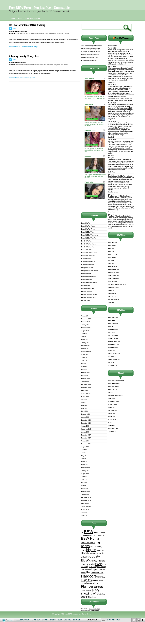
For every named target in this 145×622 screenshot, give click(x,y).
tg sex (109, 422)
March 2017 (84, 462)
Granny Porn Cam (113, 275)
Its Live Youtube (112, 404)
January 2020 (85, 381)
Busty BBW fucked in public (89, 60)
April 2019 (84, 408)
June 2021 (84, 360)
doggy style (100, 569)
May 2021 (84, 363)
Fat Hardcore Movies (114, 341)
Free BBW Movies (32, 18)
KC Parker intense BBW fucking (27, 25)
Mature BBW (97, 580)
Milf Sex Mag (112, 293)
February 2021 (85, 372)
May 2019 (84, 405)
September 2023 (86, 328)
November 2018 (85, 423)
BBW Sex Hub (112, 389)
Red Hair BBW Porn (87, 291)
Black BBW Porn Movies (88, 226)
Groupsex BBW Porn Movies (89, 271)
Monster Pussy (112, 410)
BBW (88, 531)
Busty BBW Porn (50, 33)
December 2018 (85, 420)
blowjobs (92, 553)
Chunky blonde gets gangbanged (90, 48)
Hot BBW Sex (112, 356)
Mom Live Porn (112, 296)
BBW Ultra (111, 326)
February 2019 (85, 414)
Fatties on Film (97, 573)
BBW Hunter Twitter (113, 383)
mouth (84, 583)
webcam (93, 597)
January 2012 (85, 470)
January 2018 (85, 432)
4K (82, 532)
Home (12, 18)
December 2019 (85, 384)
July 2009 (84, 512)
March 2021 (84, 369)
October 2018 (85, 426)
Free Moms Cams (113, 272)
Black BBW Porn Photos (88, 229)
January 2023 (85, 343)
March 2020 (84, 375)
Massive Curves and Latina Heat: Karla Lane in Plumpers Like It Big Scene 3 (120, 63)
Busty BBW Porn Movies (62, 33)
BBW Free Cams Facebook (116, 381)
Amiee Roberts (112, 45)
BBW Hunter (91, 538)
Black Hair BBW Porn (87, 232)
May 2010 (84, 482)
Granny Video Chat (113, 278)
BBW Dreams (99, 532)
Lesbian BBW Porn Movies (89, 282)
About (20, 18)
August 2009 (85, 509)
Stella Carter (111, 172)
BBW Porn (111, 248)
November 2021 (85, 346)
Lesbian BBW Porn (86, 279)
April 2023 (84, 337)
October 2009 (85, 503)
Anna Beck (111, 212)
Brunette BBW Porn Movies (36, 33)
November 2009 (85, 500)
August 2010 (85, 473)
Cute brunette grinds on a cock (89, 57)
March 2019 (84, 411)
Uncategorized (85, 300)
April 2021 (84, 366)
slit (98, 594)
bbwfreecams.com (88, 535)
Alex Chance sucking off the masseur (91, 45)
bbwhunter (101, 535)
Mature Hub (111, 407)
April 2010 (84, 485)
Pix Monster (111, 416)
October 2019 (85, 390)
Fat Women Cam (113, 347)
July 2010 (84, 476)
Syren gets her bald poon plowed (90, 51)
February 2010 (85, 491)
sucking (85, 596)
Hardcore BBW (112, 281)
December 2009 (85, 497)
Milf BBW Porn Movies (87, 288)
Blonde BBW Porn (22, 64)
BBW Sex (111, 251)
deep (93, 569)
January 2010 (85, 494)
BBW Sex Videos (113, 323)
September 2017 (86, 444)
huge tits (86, 580)
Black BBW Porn (86, 223)
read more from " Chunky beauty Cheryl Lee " (22, 78)
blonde (100, 550)
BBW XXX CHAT (113, 254)
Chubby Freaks (97, 560)
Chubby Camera (113, 338)
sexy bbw (111, 302)
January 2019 (85, 417)
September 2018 (86, 429)
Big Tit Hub (111, 260)
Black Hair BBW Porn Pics (88, 238)
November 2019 (85, 387)
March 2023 (84, 340)
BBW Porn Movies (113, 386)
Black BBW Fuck (113, 335)
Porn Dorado (111, 419)
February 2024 (85, 322)
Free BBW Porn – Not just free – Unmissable (39, 7)
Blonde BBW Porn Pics (87, 247)
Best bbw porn (112, 257)
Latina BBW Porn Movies (88, 276)
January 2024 (85, 325)
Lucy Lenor (111, 119)
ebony (83, 573)
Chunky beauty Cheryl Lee (24, 56)
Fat (88, 572)
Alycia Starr (111, 155)
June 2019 (84, 402)
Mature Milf (111, 290)
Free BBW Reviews (122, 38)
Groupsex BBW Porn (87, 268)
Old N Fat (111, 362)
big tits (91, 550)
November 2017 (85, 438)
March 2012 (84, 465)
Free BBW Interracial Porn (115, 395)
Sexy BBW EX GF (113, 365)
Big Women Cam (113, 329)
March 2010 (84, 488)
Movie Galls (111, 413)
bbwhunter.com (88, 543)
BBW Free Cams (113, 317)
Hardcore (89, 576)
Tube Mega (111, 425)
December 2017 (85, 435)
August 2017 (85, 447)
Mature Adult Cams (113, 287)
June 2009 (84, 515)
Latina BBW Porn (86, 274)
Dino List (110, 392)
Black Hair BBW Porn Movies (89, 235)
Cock (98, 564)
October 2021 (85, 348)
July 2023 (84, 334)
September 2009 (86, 506)
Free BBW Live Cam (114, 353)
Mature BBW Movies (114, 359)
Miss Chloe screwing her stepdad (90, 54)
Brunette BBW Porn (22, 33)
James (14, 28)
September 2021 (86, 351)
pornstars (98, 587)
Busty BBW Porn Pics (87, 265)
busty (88, 557)
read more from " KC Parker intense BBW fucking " (23, 46)
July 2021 (84, 357)
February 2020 (85, 378)
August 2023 (85, 331)
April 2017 (84, 459)
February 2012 (85, 468)
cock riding (93, 567)
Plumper (87, 586)
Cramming (85, 569)
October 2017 (85, 441)
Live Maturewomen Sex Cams (116, 284)
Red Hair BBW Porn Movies (89, 294)
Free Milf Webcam (113, 269)
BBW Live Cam (112, 242)
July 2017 (84, 450)
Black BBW (111, 332)
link (142, 577)
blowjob (85, 553)
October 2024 (85, 316)
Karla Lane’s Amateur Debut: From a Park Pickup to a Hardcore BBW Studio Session (120, 99)
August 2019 (85, 396)
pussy (95, 590)
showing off (88, 593)
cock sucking (101, 567)
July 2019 (84, 399)
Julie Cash (111, 137)
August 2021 (85, 354)
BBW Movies (112, 245)
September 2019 (86, 393)
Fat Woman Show (113, 344)
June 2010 (84, 479)
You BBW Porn (112, 431)
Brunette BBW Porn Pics (88, 256)
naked (91, 583)
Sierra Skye (111, 82)
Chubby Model (87, 564)
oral (96, 583)
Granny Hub (111, 398)
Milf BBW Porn (85, 285)
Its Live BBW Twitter (113, 401)
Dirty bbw (110, 263)
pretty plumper (86, 590)
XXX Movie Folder (113, 428)
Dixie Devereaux (113, 192)
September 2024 (86, 319)
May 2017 (84, 456)
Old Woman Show (113, 299)
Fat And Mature (112, 266)
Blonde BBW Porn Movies (35, 64)
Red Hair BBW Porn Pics (88, 297)
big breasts (94, 546)
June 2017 (84, 453)
